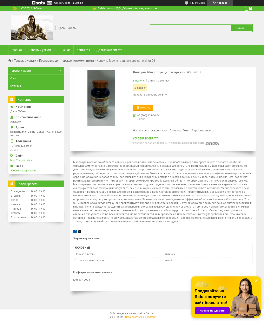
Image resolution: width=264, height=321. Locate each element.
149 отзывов (197, 2)
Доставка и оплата (109, 50)
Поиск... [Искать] (241, 28)
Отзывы (15, 85)
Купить (145, 107)
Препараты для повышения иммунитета (66, 60)
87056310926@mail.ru (23, 170)
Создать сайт (62, 2)
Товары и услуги (40, 50)
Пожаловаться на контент (140, 317)
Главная (17, 50)
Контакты (83, 50)
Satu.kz (150, 313)
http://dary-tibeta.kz (22, 160)
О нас (66, 50)
